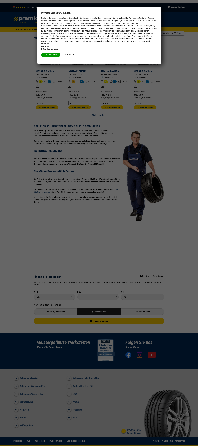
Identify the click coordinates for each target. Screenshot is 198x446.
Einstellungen (70, 55)
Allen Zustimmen (51, 55)
